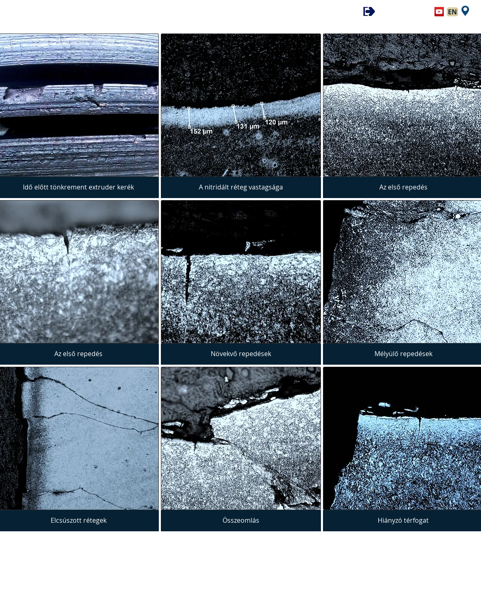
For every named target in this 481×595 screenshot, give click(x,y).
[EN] (452, 11)
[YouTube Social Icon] (439, 11)
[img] (241, 115)
